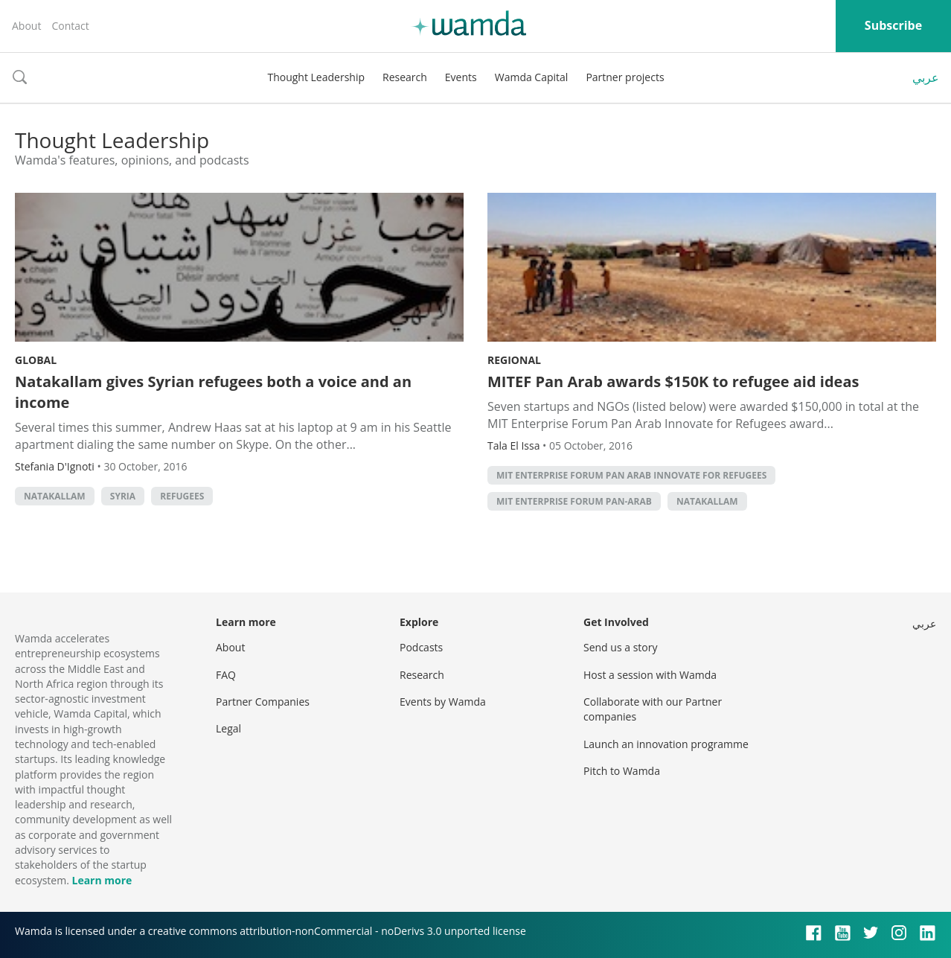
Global (36, 360)
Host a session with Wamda (650, 675)
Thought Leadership (316, 77)
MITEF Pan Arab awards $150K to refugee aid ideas (673, 381)
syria (122, 496)
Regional (514, 360)
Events (461, 77)
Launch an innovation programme (666, 744)
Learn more (101, 880)
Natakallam (55, 496)
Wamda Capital (532, 77)
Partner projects (625, 77)
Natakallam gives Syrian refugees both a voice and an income (213, 391)
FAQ (226, 675)
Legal (228, 728)
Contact (70, 26)
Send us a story (620, 647)
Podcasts (421, 647)
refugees (182, 496)
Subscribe (893, 25)
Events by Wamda (443, 701)
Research (404, 77)
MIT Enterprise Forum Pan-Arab (574, 501)
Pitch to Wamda (621, 771)
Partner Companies (263, 701)
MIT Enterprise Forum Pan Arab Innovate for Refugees (631, 475)
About (26, 26)
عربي (925, 77)
